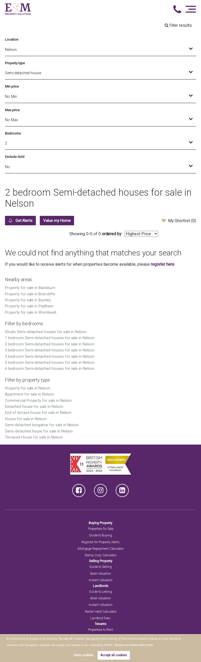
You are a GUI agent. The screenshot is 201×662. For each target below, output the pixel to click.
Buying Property (100, 523)
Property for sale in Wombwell (30, 313)
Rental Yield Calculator (100, 612)
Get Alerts (22, 220)
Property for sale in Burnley (28, 300)
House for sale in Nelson (26, 419)
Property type (15, 63)
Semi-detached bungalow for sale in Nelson (42, 425)
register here (162, 264)
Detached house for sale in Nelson (34, 407)
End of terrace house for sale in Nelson (38, 413)
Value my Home (61, 220)
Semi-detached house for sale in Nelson (39, 431)
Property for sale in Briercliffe (30, 294)
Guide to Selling (100, 567)
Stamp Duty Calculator (100, 555)
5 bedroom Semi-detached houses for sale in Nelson (49, 363)
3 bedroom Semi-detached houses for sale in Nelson (49, 350)
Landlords (100, 586)
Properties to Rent (100, 630)
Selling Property (100, 561)
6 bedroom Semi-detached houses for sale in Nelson (49, 369)
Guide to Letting (100, 592)
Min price (12, 86)
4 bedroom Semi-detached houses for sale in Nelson (49, 357)
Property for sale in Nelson (27, 388)
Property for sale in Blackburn (30, 288)
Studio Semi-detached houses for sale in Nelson (46, 332)
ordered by (149, 234)
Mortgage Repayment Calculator (101, 549)
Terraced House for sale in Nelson (34, 437)
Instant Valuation (101, 580)
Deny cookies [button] (83, 655)
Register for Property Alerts (100, 542)
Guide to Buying (100, 535)
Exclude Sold (14, 157)
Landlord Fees (100, 618)
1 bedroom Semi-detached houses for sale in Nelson (49, 338)
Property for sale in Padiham (29, 306)
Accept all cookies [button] (113, 655)
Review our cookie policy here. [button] (134, 645)
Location (11, 39)
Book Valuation (100, 574)
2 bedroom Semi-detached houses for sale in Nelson (49, 344)
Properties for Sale (100, 529)
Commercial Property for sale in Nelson (38, 401)
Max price (12, 110)
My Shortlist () (179, 220)
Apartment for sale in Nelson (29, 394)
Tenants (101, 624)
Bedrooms (13, 133)
